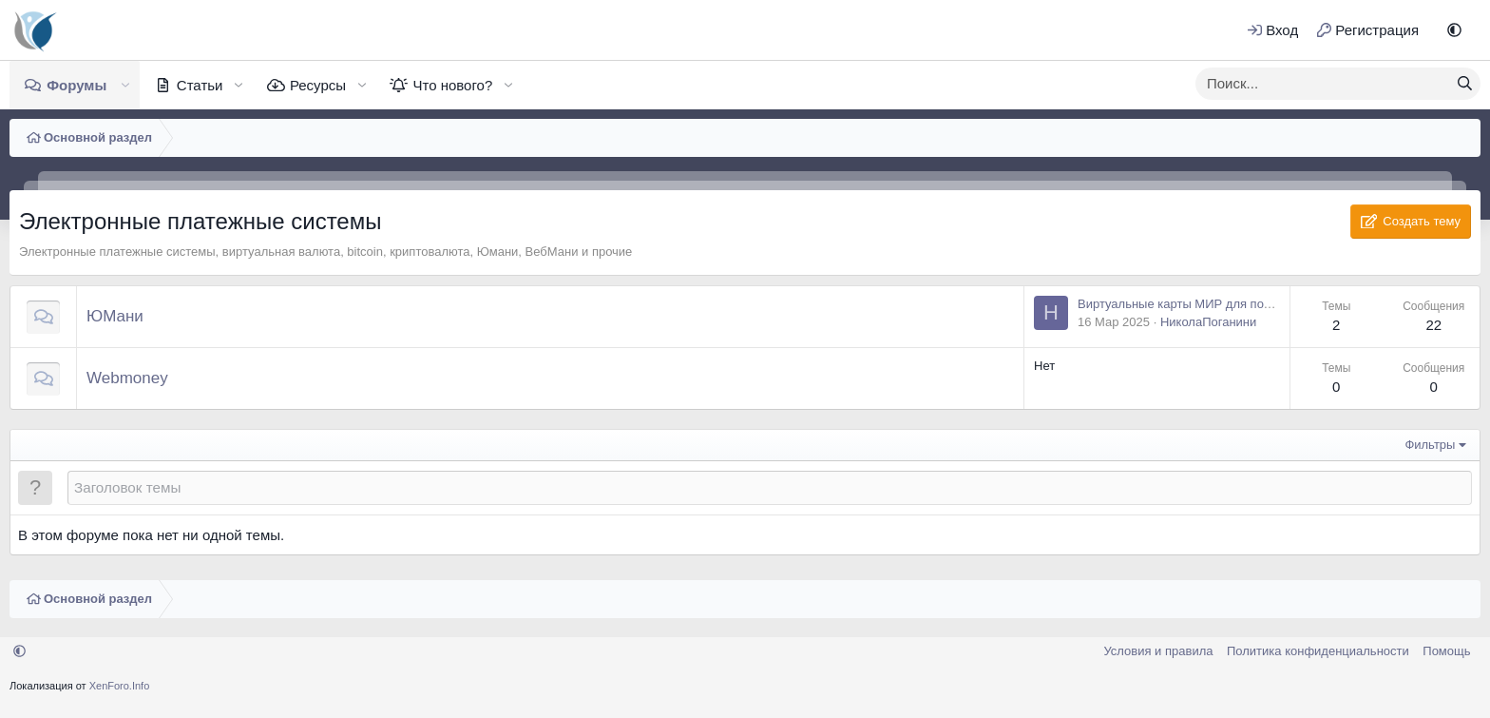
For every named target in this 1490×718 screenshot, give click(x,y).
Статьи (200, 85)
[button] (1454, 30)
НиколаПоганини (1208, 322)
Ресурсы (318, 85)
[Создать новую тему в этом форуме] (769, 487)
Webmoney (127, 378)
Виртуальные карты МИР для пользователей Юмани (1229, 304)
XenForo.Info (119, 685)
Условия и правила (1158, 651)
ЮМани (114, 316)
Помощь (1446, 651)
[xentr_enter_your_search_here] (1322, 83)
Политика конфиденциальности (1318, 651)
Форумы (76, 85)
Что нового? (452, 85)
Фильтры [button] (1429, 444)
